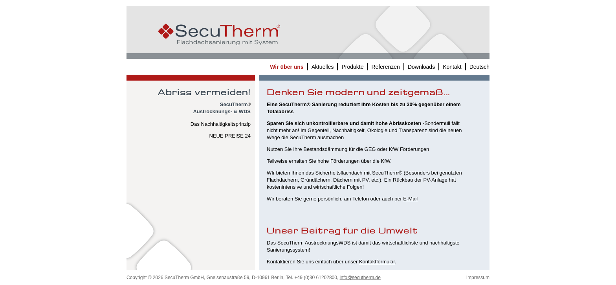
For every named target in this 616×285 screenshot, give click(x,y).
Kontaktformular (377, 262)
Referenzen (386, 67)
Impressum (478, 277)
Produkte (352, 67)
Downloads (421, 67)
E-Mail (410, 199)
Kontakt (452, 67)
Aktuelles (323, 67)
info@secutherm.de (360, 277)
